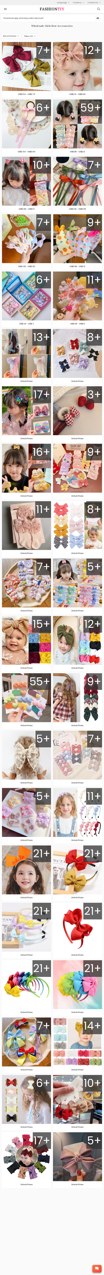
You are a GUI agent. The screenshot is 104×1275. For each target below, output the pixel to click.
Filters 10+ (29, 36)
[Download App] (97, 18)
